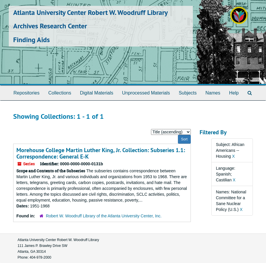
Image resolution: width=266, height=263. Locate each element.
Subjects (188, 92)
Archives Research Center (50, 25)
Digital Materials (96, 92)
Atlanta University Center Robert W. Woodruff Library (90, 12)
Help (234, 92)
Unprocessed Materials (146, 92)
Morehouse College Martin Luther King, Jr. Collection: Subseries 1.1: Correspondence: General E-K (100, 153)
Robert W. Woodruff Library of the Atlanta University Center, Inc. (104, 216)
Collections (59, 92)
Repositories (26, 92)
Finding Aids (31, 39)
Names (212, 92)
